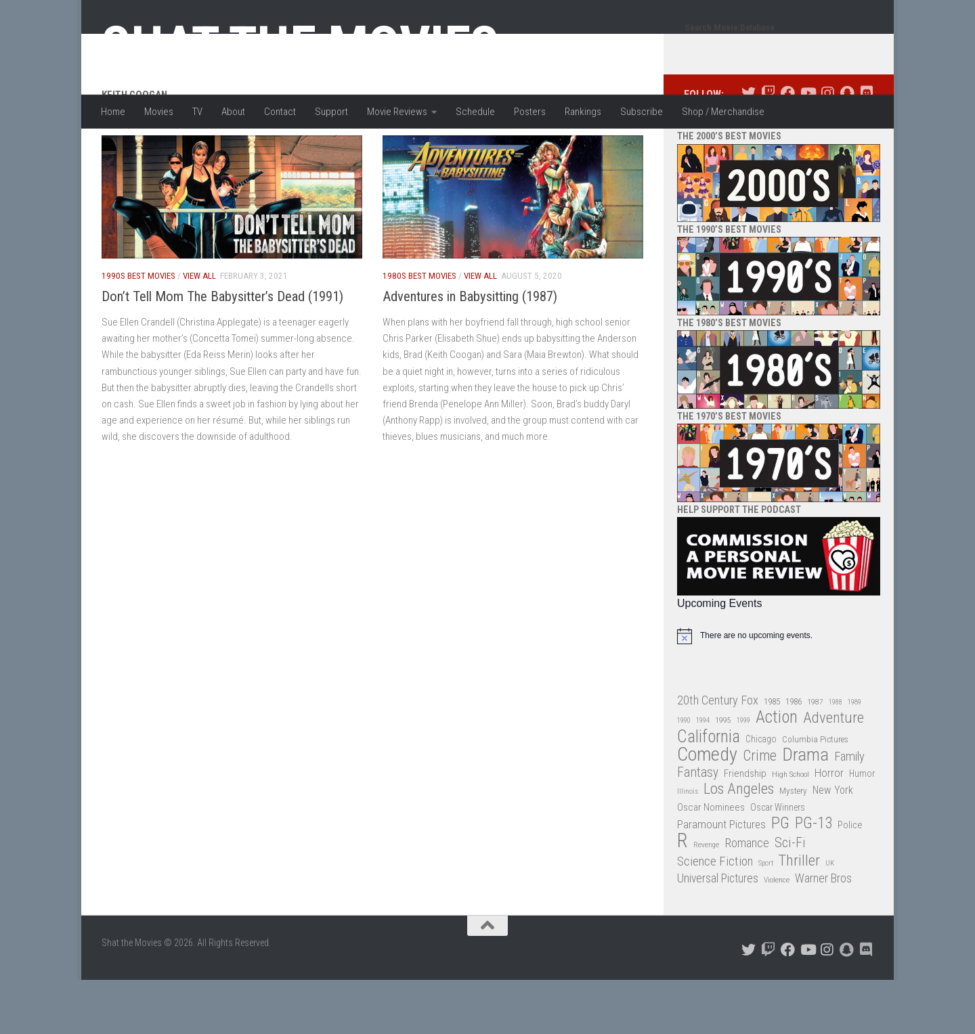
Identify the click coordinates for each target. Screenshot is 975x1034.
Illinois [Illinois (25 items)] (687, 845)
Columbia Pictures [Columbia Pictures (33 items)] (815, 793)
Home (113, 112)
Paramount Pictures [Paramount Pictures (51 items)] (721, 878)
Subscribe (641, 112)
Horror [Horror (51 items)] (829, 827)
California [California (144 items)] (708, 791)
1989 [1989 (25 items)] (854, 756)
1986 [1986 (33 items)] (793, 755)
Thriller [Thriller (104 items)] (799, 915)
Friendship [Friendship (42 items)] (745, 828)
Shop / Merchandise (723, 112)
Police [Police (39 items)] (850, 879)
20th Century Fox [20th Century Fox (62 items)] (717, 754)
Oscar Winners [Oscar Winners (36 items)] (777, 861)
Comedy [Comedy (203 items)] (707, 809)
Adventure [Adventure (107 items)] (833, 772)
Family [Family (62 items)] (849, 810)
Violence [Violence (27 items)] (776, 934)
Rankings (583, 112)
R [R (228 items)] (682, 895)
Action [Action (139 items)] (777, 772)
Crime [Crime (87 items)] (760, 810)
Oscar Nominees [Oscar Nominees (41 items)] (711, 861)
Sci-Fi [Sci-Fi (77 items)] (790, 897)
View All (199, 330)
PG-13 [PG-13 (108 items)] (813, 878)
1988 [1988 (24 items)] (835, 756)
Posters (530, 112)
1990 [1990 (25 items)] (684, 774)
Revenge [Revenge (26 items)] (706, 899)
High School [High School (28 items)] (790, 828)
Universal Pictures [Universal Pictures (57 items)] (717, 932)
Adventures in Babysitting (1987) (470, 350)
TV (197, 112)
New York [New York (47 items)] (832, 844)
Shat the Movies (300, 46)
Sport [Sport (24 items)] (765, 917)
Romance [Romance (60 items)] (746, 897)
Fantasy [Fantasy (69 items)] (697, 826)
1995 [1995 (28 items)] (723, 774)
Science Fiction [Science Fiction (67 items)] (715, 915)
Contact (280, 112)
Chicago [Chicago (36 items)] (761, 793)
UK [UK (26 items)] (829, 917)
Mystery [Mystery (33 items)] (793, 845)
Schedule (475, 112)
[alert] (778, 690)
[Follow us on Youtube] (807, 147)
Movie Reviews (397, 112)
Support (331, 112)
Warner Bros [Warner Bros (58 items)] (823, 932)
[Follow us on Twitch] (768, 147)
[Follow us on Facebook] (788, 147)
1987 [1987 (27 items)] (815, 756)
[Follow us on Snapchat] (847, 147)
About (233, 112)
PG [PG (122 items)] (780, 877)
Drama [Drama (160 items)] (805, 809)
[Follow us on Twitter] (748, 147)
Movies (158, 112)
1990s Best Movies (138, 330)
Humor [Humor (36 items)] (862, 827)
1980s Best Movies (419, 330)
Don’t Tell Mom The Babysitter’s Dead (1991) (222, 350)
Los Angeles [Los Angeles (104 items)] (738, 843)
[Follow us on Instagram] (827, 147)
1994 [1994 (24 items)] (703, 774)
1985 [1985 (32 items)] (772, 755)
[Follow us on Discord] (866, 147)
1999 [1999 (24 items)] (743, 774)
